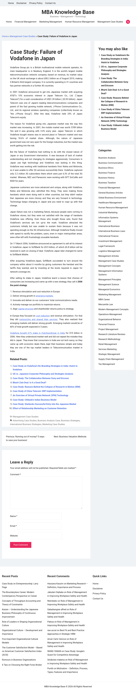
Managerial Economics (109, 289)
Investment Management (110, 241)
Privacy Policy (36, 3)
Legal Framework (106, 246)
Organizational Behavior (109, 319)
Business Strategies (70, 420)
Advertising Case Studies (25, 420)
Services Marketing (107, 349)
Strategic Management (109, 354)
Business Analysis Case (49, 420)
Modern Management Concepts (113, 309)
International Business (109, 226)
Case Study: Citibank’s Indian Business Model (34, 400)
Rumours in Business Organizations (19, 659)
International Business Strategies (25, 424)
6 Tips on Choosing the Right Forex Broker (22, 665)
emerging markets (44, 296)
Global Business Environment (112, 197)
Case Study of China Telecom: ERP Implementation (37, 391)
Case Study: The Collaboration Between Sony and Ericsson (41, 378)
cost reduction (43, 316)
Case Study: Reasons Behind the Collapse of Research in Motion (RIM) (46, 387)
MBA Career (104, 299)
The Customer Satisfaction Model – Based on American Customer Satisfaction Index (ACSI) (22, 651)
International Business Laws (111, 231)
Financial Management (25, 21)
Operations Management (110, 314)
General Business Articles (110, 192)
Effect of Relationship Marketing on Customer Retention (40, 408)
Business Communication (110, 163)
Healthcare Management (110, 202)
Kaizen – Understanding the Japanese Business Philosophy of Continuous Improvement (20, 613)
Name (13, 516)
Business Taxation (107, 182)
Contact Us (50, 3)
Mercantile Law (105, 304)
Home (11, 3)
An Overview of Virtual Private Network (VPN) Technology (40, 395)
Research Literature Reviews (111, 334)
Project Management (108, 329)
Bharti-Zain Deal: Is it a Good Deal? (29, 382)
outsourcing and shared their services (38, 319)
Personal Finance (106, 324)
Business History (106, 177)
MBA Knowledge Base (68, 12)
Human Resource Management (80, 21)
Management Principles (109, 279)
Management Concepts (109, 266)
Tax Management (106, 364)
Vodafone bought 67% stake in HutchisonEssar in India (37, 333)
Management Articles (108, 256)
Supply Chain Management (111, 359)
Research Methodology (109, 339)
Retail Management (107, 344)
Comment (15, 474)
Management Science (108, 284)
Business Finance (106, 173)
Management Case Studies (110, 21)
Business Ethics (105, 168)
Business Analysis (107, 158)
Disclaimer (21, 3)
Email (13, 526)
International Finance (108, 236)
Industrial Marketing (107, 212)
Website (14, 535)
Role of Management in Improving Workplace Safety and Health (65, 613)
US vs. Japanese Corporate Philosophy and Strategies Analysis (43, 374)
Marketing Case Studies (53, 424)
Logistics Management (109, 251)
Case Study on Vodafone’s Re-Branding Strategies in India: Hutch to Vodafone (115, 59)
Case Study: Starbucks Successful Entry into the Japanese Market (44, 404)
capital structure (26, 309)
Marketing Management (50, 21)
